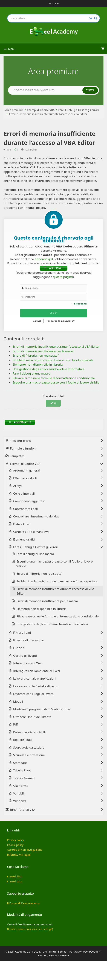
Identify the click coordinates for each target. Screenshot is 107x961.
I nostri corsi (14, 881)
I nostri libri (14, 876)
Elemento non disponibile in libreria (41, 609)
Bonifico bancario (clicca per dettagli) (30, 929)
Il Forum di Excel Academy (23, 903)
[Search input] (49, 18)
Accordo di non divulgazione (24, 849)
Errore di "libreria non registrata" (39, 573)
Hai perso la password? (60, 321)
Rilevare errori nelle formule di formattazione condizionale (57, 616)
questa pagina (63, 277)
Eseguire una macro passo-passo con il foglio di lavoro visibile (54, 563)
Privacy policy (15, 840)
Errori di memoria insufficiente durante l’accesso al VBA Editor (48, 114)
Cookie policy (15, 845)
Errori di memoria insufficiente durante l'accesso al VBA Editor (55, 591)
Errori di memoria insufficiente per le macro (47, 601)
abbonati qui (43, 259)
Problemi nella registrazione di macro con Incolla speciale (56, 581)
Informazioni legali (18, 854)
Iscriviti (37, 321)
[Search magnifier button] (95, 18)
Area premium (14, 110)
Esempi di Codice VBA (41, 110)
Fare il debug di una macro (35, 554)
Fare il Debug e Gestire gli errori (78, 110)
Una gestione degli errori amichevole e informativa (52, 624)
